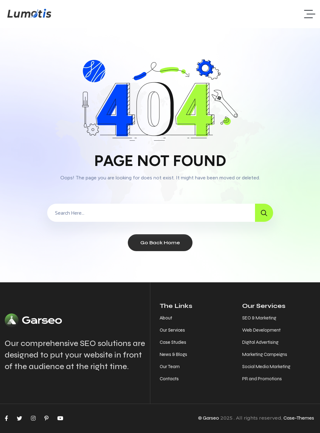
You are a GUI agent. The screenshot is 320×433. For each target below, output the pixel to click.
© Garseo (208, 418)
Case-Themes (298, 418)
